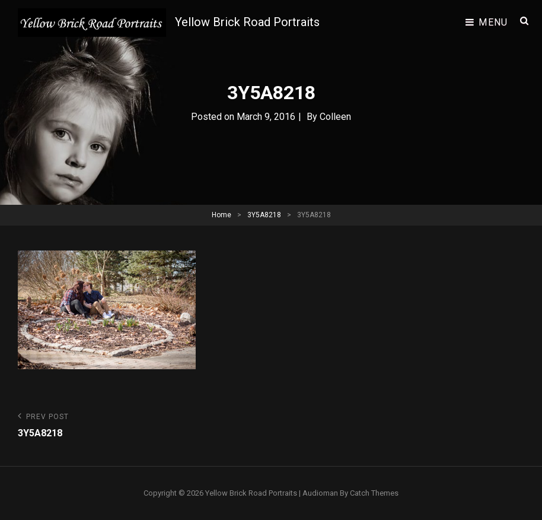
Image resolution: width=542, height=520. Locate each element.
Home (221, 215)
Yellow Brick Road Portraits (247, 22)
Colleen (335, 116)
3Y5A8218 (264, 215)
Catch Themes (374, 493)
